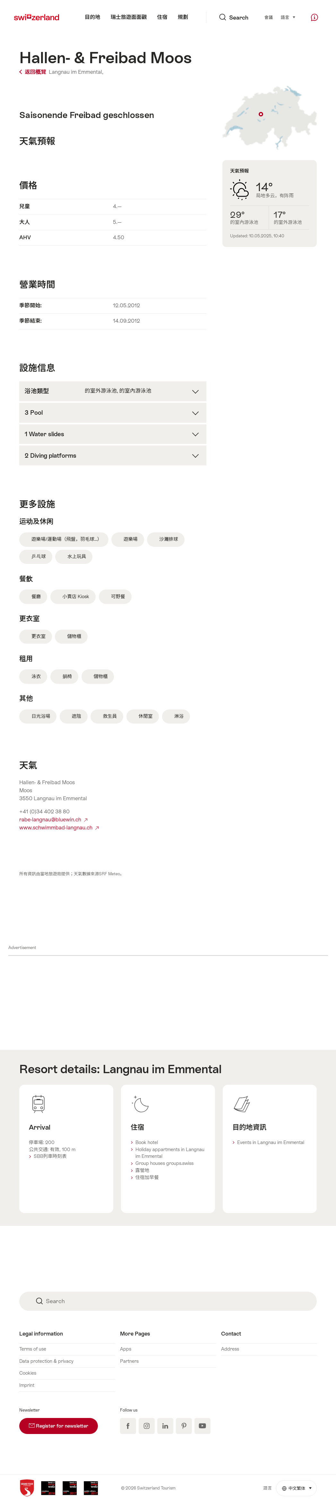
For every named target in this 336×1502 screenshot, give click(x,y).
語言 (288, 17)
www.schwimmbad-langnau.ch (59, 828)
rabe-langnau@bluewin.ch (53, 820)
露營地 (142, 1170)
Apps (125, 1349)
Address (230, 1349)
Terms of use (32, 1349)
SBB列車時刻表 (50, 1156)
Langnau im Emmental (162, 1069)
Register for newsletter (63, 1423)
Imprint (26, 1385)
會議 (268, 17)
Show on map (269, 118)
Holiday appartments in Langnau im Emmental (169, 1153)
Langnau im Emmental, (76, 72)
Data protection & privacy (46, 1361)
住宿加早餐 (147, 1177)
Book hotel (146, 1142)
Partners (129, 1361)
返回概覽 (33, 72)
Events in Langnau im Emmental (270, 1142)
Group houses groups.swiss (164, 1163)
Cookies (27, 1373)
